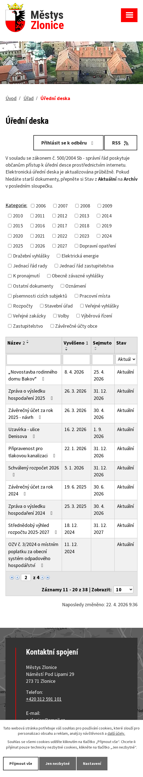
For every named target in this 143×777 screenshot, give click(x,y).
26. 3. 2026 (75, 391)
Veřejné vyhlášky (102, 306)
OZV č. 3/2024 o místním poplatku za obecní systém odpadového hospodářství (33, 554)
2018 (84, 225)
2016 (40, 225)
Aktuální (125, 372)
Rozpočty (23, 306)
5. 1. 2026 (74, 467)
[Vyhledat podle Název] (34, 359)
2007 (63, 206)
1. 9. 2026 (99, 432)
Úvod (11, 98)
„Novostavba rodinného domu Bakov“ (32, 375)
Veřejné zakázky (29, 316)
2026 (40, 246)
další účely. (116, 733)
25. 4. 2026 (99, 375)
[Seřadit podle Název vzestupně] (28, 340)
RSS (120, 143)
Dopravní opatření (97, 246)
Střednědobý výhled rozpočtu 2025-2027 (33, 528)
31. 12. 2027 (100, 528)
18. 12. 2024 (71, 528)
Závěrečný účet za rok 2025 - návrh (30, 413)
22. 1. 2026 (75, 448)
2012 (62, 215)
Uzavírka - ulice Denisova (23, 432)
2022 (62, 236)
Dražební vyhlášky (31, 256)
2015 (18, 225)
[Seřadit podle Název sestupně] (28, 343)
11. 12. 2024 (71, 547)
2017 (62, 225)
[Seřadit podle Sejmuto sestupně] (96, 349)
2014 (107, 215)
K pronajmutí (26, 275)
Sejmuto (102, 343)
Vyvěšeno (76, 343)
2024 (107, 236)
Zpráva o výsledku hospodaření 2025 (31, 394)
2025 (18, 246)
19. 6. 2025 (75, 487)
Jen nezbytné (57, 763)
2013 (84, 215)
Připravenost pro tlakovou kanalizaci (33, 451)
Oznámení (75, 286)
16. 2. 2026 (75, 429)
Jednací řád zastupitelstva (86, 265)
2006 (41, 206)
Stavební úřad (59, 306)
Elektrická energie (80, 256)
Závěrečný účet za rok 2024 (30, 490)
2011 (40, 215)
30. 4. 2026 (99, 413)
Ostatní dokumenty (33, 286)
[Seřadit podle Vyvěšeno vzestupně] (67, 348)
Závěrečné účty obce (76, 326)
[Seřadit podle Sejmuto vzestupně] (96, 347)
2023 (84, 236)
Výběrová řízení (96, 316)
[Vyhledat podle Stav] (125, 359)
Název (16, 343)
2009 (107, 206)
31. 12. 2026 (100, 394)
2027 (62, 246)
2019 (107, 225)
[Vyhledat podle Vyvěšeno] (76, 359)
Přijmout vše (20, 763)
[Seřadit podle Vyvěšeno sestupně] (67, 350)
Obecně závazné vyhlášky (77, 275)
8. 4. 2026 (74, 372)
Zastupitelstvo (28, 326)
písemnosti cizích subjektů (40, 296)
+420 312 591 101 (44, 699)
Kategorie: (16, 205)
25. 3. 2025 (75, 506)
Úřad (28, 98)
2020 (18, 236)
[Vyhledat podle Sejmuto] (103, 359)
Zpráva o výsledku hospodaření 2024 (31, 509)
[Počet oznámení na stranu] (123, 589)
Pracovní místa (94, 296)
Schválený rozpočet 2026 (33, 470)
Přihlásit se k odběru (68, 143)
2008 (85, 206)
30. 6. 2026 (99, 490)
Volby (63, 316)
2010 (18, 215)
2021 (40, 236)
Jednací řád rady (30, 265)
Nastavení (92, 763)
